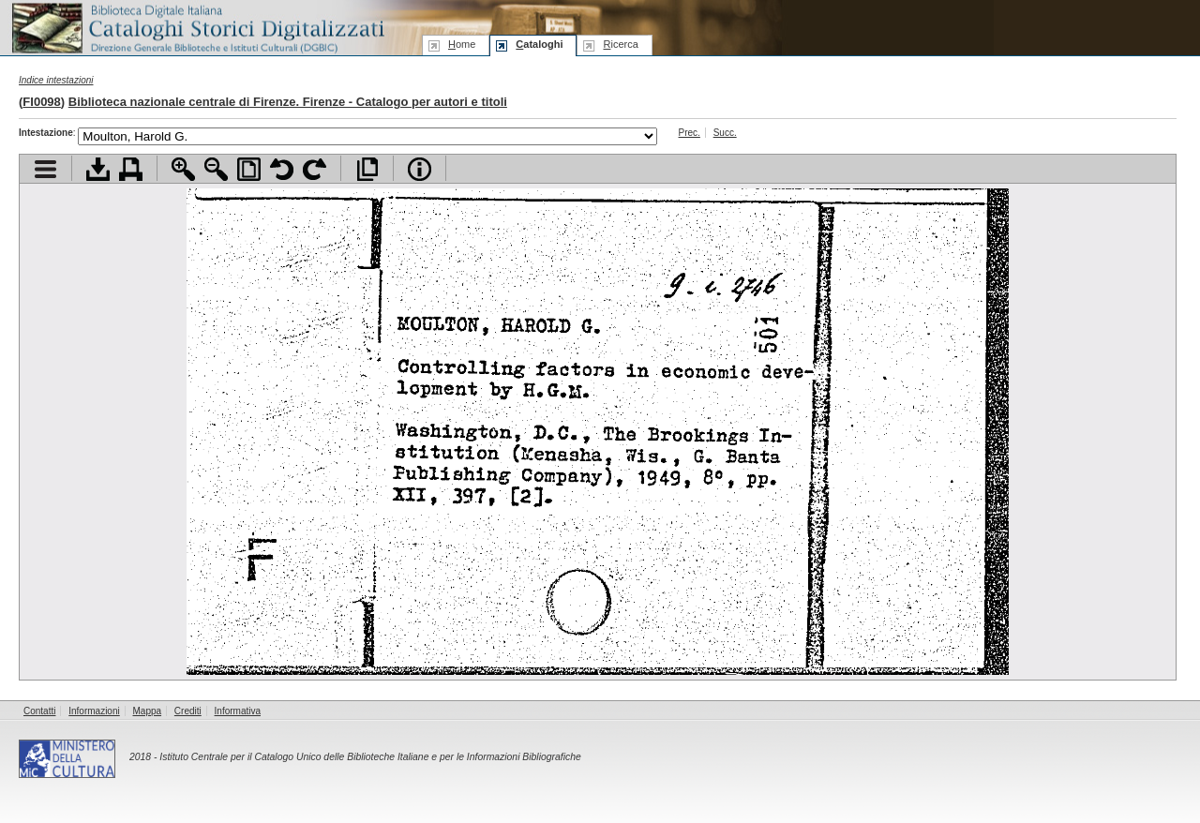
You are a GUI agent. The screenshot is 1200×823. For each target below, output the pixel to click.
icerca (620, 44)
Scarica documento (98, 169)
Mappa (147, 711)
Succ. (725, 132)
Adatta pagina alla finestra (249, 169)
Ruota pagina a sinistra (281, 169)
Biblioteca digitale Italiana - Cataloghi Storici (197, 26)
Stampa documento (130, 169)
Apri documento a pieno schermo (367, 169)
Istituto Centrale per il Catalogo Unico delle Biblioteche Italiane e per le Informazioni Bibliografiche (369, 757)
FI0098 (41, 102)
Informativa (238, 711)
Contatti (39, 711)
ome (461, 44)
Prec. (689, 132)
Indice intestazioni (56, 80)
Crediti (188, 711)
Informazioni (93, 711)
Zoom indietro (216, 169)
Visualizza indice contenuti (45, 169)
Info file (419, 169)
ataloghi (539, 44)
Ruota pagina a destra (314, 169)
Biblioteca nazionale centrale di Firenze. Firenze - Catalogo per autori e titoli (287, 102)
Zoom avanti (183, 169)
